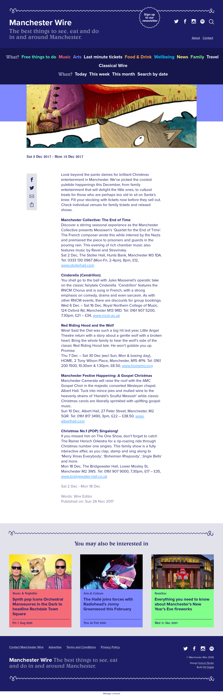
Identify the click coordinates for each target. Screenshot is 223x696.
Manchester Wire (40, 23)
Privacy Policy (110, 647)
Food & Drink (138, 57)
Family (197, 57)
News (182, 57)
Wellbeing (164, 57)
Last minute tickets (103, 57)
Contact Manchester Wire (26, 647)
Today (81, 74)
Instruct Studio (206, 663)
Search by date (152, 74)
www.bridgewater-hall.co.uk (84, 476)
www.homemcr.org (137, 365)
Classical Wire (113, 65)
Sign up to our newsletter (149, 18)
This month (123, 74)
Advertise (55, 647)
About (196, 38)
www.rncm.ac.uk (106, 315)
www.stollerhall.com (77, 265)
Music (65, 57)
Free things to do (39, 57)
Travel (213, 57)
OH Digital (208, 667)
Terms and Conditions (81, 647)
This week (99, 74)
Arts (77, 57)
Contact (208, 38)
